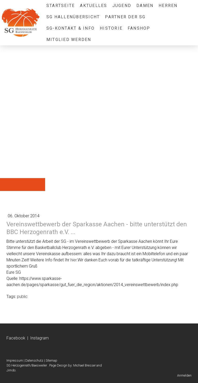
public (22, 296)
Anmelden (184, 375)
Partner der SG (125, 16)
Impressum (14, 360)
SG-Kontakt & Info (70, 28)
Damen (144, 5)
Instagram (39, 338)
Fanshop (139, 28)
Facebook (15, 338)
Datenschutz (34, 360)
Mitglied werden (68, 39)
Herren (168, 5)
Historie (111, 28)
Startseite (60, 5)
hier (73, 259)
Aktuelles (93, 5)
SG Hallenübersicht (73, 16)
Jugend (121, 5)
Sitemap (51, 360)
